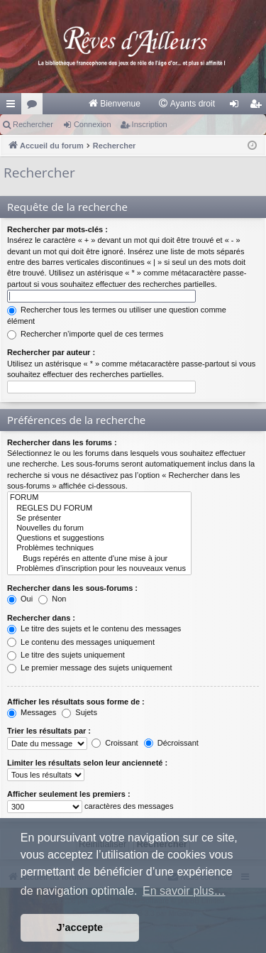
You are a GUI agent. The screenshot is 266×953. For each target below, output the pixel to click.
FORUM (99, 498)
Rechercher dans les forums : (62, 442)
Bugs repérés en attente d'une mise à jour (99, 559)
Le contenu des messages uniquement (81, 642)
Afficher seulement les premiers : (69, 794)
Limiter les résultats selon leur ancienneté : (87, 762)
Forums (35, 106)
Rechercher (33, 124)
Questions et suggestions (99, 538)
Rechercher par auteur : (51, 352)
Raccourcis (13, 106)
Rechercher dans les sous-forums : (72, 588)
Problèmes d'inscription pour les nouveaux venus (99, 569)
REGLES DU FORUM (99, 508)
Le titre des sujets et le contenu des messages (94, 628)
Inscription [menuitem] (258, 106)
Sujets (79, 712)
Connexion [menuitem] (237, 106)
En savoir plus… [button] (184, 891)
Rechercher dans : (41, 618)
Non (52, 598)
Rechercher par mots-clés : (57, 229)
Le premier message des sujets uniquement (89, 667)
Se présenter (99, 518)
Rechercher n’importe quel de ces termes (85, 334)
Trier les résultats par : (49, 730)
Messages (31, 712)
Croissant (115, 743)
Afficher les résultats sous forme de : (76, 701)
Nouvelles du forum (99, 528)
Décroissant (171, 743)
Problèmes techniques (99, 548)
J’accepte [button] (80, 927)
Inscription (149, 124)
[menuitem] (114, 103)
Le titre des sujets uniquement (66, 654)
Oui (20, 598)
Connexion (92, 124)
